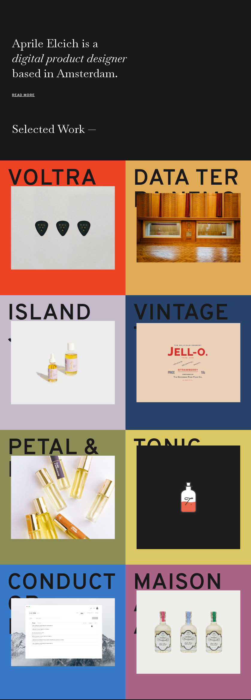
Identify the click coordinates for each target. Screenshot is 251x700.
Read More (23, 95)
